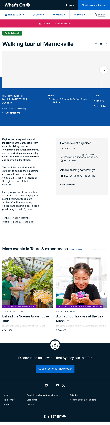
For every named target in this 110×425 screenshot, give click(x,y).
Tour (6, 222)
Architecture (21, 218)
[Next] (104, 70)
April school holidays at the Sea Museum (79, 318)
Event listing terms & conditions (42, 395)
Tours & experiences (13, 311)
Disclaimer (32, 399)
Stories (28, 222)
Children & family (65, 311)
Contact (30, 404)
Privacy (7, 404)
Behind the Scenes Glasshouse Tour (25, 318)
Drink (6, 218)
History (16, 222)
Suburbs (73, 395)
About (6, 395)
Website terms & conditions (83, 399)
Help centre (9, 399)
